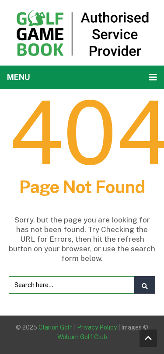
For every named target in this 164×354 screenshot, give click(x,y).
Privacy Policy (97, 327)
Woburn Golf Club (82, 336)
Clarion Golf (55, 327)
